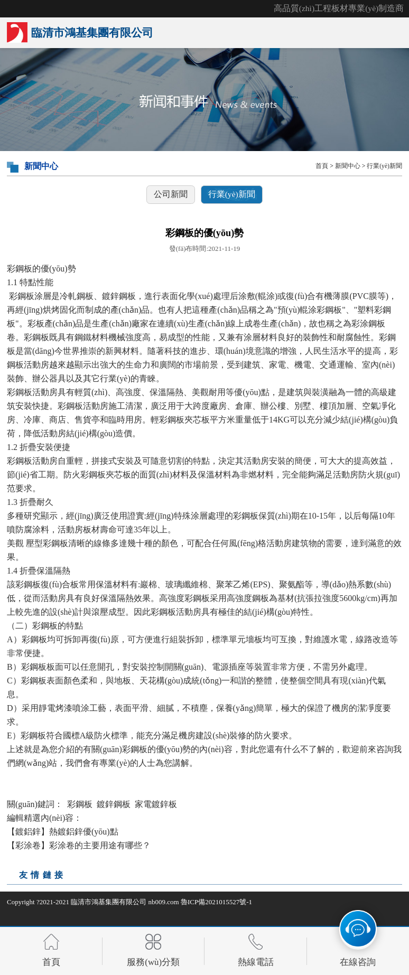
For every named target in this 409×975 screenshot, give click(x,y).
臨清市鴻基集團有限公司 (108, 902)
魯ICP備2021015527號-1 (216, 902)
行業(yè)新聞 (384, 166)
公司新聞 (171, 194)
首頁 (321, 166)
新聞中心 (347, 166)
